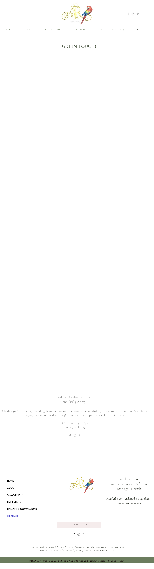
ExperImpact (117, 561)
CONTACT (13, 516)
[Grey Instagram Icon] (133, 14)
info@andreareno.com (76, 397)
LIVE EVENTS (14, 502)
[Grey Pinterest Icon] (137, 14)
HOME (10, 480)
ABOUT (11, 488)
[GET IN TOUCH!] (79, 525)
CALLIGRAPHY (15, 495)
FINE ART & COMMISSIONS (22, 509)
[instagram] (78, 534)
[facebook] (74, 534)
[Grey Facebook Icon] (128, 14)
